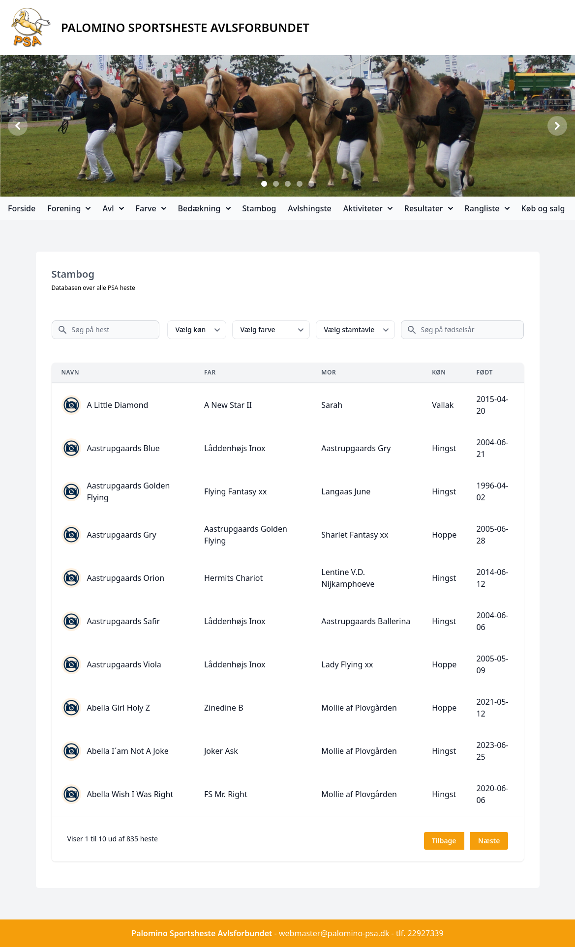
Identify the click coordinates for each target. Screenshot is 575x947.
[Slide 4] (300, 184)
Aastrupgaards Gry (356, 448)
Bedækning (204, 208)
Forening (69, 208)
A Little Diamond (118, 405)
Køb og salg (543, 208)
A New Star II (228, 405)
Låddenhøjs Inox (235, 448)
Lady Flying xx (347, 664)
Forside (21, 208)
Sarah (331, 405)
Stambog (259, 208)
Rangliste (487, 208)
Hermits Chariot (233, 578)
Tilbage (444, 840)
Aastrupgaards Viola (124, 664)
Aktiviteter (368, 208)
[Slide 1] (264, 184)
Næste (489, 840)
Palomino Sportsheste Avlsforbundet (201, 933)
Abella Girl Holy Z (118, 707)
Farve (151, 208)
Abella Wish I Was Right (130, 794)
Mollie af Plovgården (359, 707)
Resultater (428, 208)
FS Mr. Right (225, 794)
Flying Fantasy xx (235, 491)
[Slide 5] (311, 184)
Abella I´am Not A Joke (128, 751)
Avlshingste (309, 208)
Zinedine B (223, 707)
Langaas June (345, 491)
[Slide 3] (288, 184)
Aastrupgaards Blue (123, 448)
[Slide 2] (276, 184)
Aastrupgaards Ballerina (365, 621)
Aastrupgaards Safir (123, 621)
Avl (112, 208)
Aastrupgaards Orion (126, 578)
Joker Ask (221, 751)
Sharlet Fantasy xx (354, 534)
